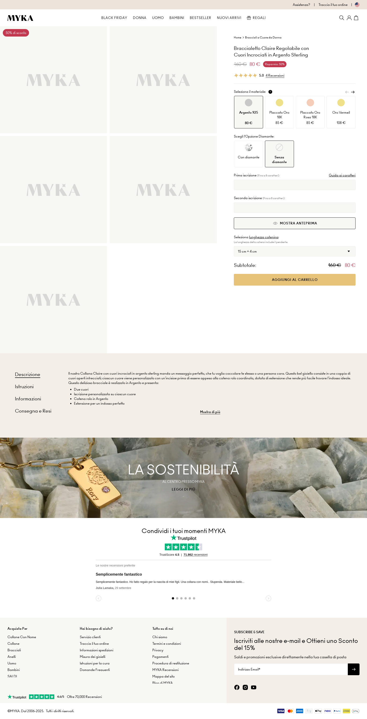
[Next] (353, 92)
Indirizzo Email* (249, 669)
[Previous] (347, 92)
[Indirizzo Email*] (291, 668)
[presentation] (183, 478)
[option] (248, 112)
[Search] (342, 18)
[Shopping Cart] (357, 18)
